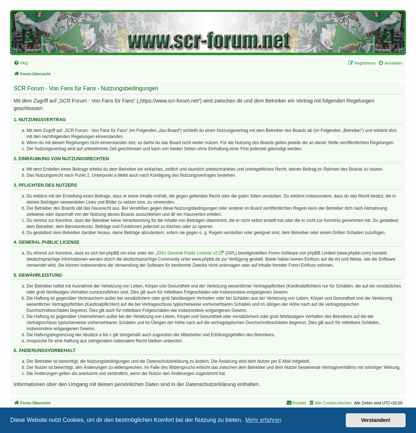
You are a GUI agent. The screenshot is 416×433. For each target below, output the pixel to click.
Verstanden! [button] (376, 420)
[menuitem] (21, 63)
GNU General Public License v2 (187, 253)
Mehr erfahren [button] (263, 420)
